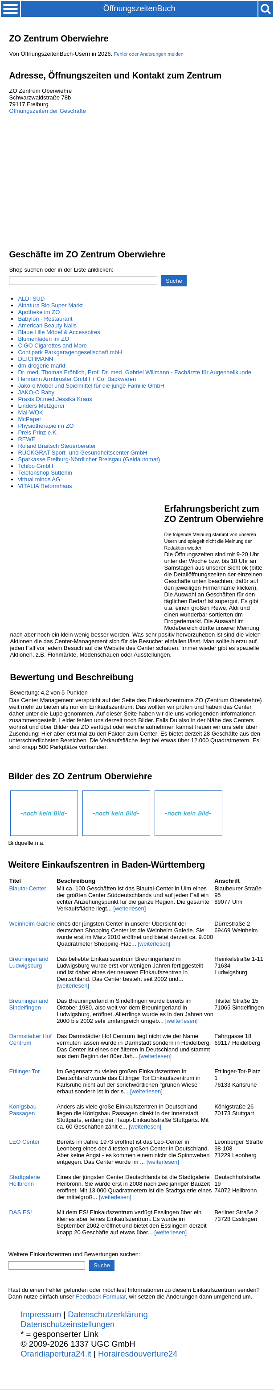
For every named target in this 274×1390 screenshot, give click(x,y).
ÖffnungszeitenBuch (139, 8)
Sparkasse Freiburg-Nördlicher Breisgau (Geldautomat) (89, 459)
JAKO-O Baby (36, 392)
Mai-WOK (30, 412)
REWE (26, 439)
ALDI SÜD (31, 298)
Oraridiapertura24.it (55, 1353)
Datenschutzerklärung (107, 1314)
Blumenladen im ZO (43, 338)
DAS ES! (20, 1212)
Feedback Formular (101, 1296)
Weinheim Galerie (32, 923)
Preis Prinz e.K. (38, 432)
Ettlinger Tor (24, 1071)
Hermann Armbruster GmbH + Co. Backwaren (77, 379)
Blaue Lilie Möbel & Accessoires (59, 332)
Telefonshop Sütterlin (45, 472)
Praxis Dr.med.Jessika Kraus (55, 399)
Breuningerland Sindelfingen (28, 1004)
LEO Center (24, 1141)
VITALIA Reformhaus (45, 486)
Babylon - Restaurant (45, 318)
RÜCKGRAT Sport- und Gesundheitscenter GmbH (82, 452)
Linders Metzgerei (41, 405)
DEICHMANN (35, 359)
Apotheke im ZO (39, 312)
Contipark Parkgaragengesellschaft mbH (70, 352)
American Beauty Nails (47, 325)
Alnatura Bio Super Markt (50, 305)
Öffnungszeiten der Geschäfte (47, 111)
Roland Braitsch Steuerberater (57, 446)
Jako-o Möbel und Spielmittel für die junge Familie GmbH (91, 385)
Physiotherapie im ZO (46, 425)
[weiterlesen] (129, 908)
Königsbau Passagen (22, 1110)
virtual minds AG (39, 479)
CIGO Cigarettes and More (52, 345)
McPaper (29, 419)
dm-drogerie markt (41, 365)
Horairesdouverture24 (137, 1353)
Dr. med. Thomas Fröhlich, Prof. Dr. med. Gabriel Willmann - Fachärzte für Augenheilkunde (134, 372)
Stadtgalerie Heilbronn (24, 1180)
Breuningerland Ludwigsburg (28, 962)
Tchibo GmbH (35, 466)
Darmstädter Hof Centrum (30, 1039)
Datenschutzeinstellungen (67, 1324)
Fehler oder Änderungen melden (149, 54)
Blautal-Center (27, 888)
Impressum (40, 1314)
